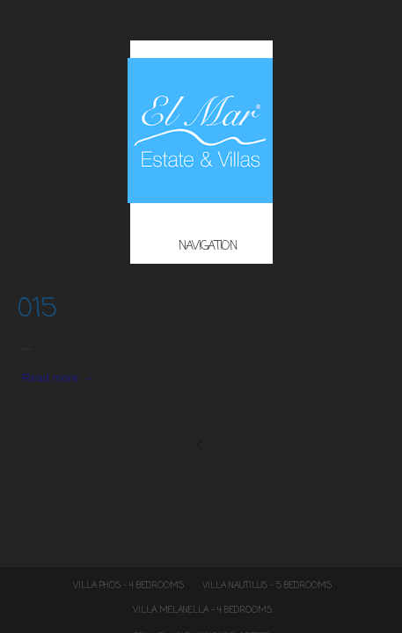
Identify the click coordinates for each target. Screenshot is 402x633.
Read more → (57, 377)
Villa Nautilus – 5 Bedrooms (267, 586)
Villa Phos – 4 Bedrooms (128, 586)
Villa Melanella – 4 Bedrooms (202, 610)
